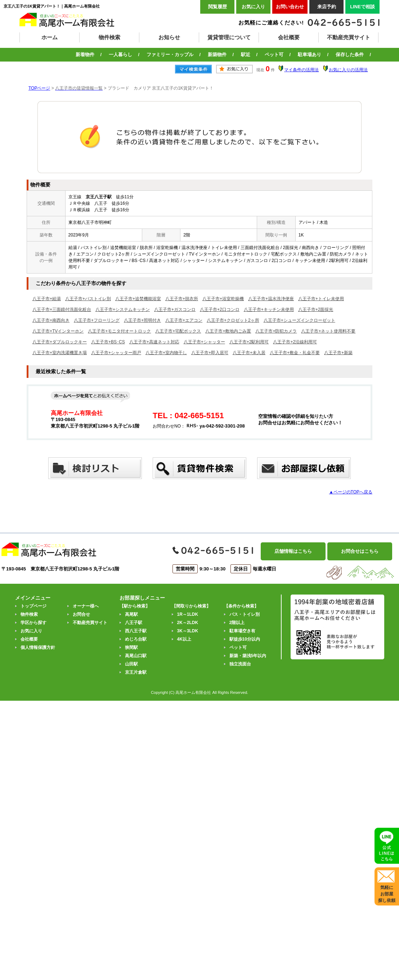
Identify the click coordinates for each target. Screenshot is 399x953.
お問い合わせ (290, 6)
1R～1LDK (187, 614)
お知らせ (169, 37)
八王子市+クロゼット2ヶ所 (233, 320)
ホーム (49, 37)
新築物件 (217, 54)
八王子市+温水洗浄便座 (271, 298)
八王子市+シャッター (204, 341)
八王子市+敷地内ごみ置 (228, 331)
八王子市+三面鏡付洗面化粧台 (61, 309)
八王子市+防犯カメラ (276, 331)
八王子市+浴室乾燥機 (223, 298)
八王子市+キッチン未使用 (269, 309)
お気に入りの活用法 (348, 69)
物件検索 (109, 37)
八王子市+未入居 (249, 352)
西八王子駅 (136, 630)
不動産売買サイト (348, 37)
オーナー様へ (86, 606)
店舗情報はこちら (293, 551)
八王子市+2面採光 (315, 309)
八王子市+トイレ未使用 (321, 298)
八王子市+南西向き (51, 320)
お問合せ (81, 614)
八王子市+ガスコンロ (175, 309)
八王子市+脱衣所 (181, 298)
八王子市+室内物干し (166, 352)
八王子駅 (133, 622)
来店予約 (326, 6)
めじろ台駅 (136, 639)
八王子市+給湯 (46, 298)
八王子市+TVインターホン (58, 331)
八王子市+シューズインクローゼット (299, 320)
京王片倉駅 (136, 672)
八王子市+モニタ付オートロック (119, 331)
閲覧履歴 (217, 6)
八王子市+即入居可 (209, 352)
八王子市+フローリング (97, 320)
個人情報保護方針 (38, 647)
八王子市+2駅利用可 (249, 341)
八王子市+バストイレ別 (88, 298)
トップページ (33, 606)
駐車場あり (309, 54)
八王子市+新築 (338, 352)
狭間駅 (131, 647)
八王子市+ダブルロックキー (59, 341)
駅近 (245, 54)
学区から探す (33, 622)
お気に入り (253, 6)
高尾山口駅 (136, 655)
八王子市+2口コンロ (219, 309)
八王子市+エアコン (183, 320)
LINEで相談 (362, 6)
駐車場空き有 (242, 630)
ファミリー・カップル (170, 54)
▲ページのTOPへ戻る (350, 491)
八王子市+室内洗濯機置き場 (59, 352)
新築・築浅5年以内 (247, 655)
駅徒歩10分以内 (244, 639)
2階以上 (237, 622)
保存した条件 (350, 54)
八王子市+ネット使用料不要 (328, 331)
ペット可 (274, 54)
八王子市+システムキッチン (122, 309)
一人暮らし (120, 54)
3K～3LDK (187, 630)
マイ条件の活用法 (301, 69)
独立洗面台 (240, 664)
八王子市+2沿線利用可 (295, 341)
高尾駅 (131, 614)
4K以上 (184, 639)
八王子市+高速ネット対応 (154, 341)
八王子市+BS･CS (108, 341)
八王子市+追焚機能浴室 (138, 298)
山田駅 (131, 664)
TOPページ (39, 88)
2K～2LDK (187, 622)
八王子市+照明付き (142, 320)
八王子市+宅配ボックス (178, 331)
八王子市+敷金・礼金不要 (295, 352)
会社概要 (289, 37)
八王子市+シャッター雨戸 (116, 352)
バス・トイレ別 (244, 614)
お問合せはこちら (359, 551)
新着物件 (85, 54)
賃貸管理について (229, 37)
